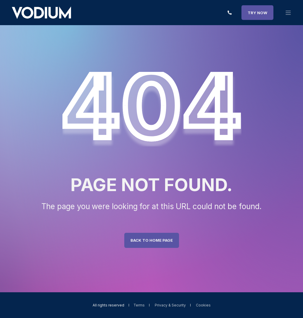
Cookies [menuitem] (203, 305)
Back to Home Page (151, 240)
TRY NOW (257, 12)
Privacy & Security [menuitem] (170, 305)
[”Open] (288, 13)
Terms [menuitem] (139, 305)
